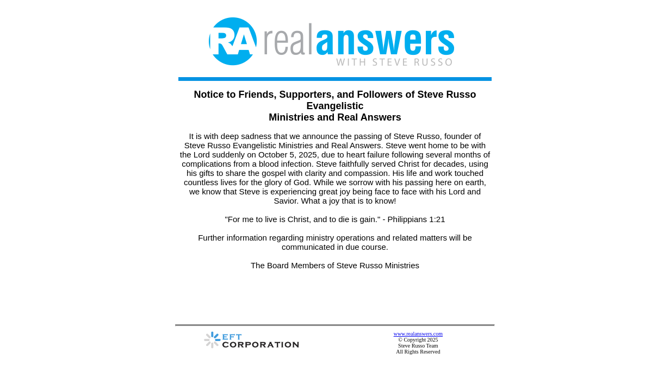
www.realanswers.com (463, 295)
